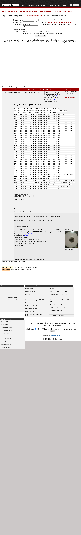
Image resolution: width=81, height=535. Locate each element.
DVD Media (8, 11)
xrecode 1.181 (29, 297)
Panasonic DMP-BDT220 (8, 336)
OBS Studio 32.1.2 (30, 288)
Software (31, 5)
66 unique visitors (12, 297)
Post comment (70, 97)
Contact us (39, 323)
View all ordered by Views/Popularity (64, 42)
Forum (23, 5)
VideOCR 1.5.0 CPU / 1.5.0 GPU (58, 294)
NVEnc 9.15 (28, 303)
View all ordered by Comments (14, 42)
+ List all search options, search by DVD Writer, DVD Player (42, 33)
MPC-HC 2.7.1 (54, 288)
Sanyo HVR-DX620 (6, 339)
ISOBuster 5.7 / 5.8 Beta (56, 304)
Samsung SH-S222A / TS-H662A (32, 232)
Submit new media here (35, 16)
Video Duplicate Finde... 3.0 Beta (59, 297)
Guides (50, 5)
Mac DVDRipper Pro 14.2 (57, 316)
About (65, 5)
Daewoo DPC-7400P (6, 322)
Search (32, 323)
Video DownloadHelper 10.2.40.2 (34, 300)
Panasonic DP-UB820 (7, 344)
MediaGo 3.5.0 (29, 294)
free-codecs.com (55, 335)
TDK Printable (8, 92)
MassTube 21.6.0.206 (31, 305)
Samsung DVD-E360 (6, 330)
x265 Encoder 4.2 (55, 313)
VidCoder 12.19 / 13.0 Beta (57, 307)
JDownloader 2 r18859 (56, 310)
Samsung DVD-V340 (6, 327)
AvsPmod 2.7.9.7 (30, 311)
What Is (57, 5)
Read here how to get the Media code (59, 22)
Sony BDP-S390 (5, 347)
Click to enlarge (71, 248)
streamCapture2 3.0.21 (31, 308)
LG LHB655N (4, 324)
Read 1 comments (71, 92)
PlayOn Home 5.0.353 (31, 291)
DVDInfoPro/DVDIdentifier (38, 105)
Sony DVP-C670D (5, 333)
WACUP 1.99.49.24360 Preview (58, 291)
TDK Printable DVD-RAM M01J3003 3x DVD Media (46, 11)
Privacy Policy (48, 323)
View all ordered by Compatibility (38, 42)
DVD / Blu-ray (40, 5)
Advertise (62, 323)
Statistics (51, 325)
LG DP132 (3, 342)
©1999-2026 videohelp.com (52, 339)
